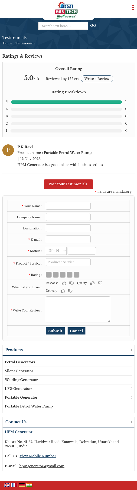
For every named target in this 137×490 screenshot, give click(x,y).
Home (7, 43)
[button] (38, 456)
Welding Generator (21, 380)
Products (14, 350)
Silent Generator (19, 371)
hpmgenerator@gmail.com (41, 466)
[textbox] (68, 262)
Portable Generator (21, 397)
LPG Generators (18, 389)
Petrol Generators (20, 362)
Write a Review (97, 79)
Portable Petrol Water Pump (29, 406)
